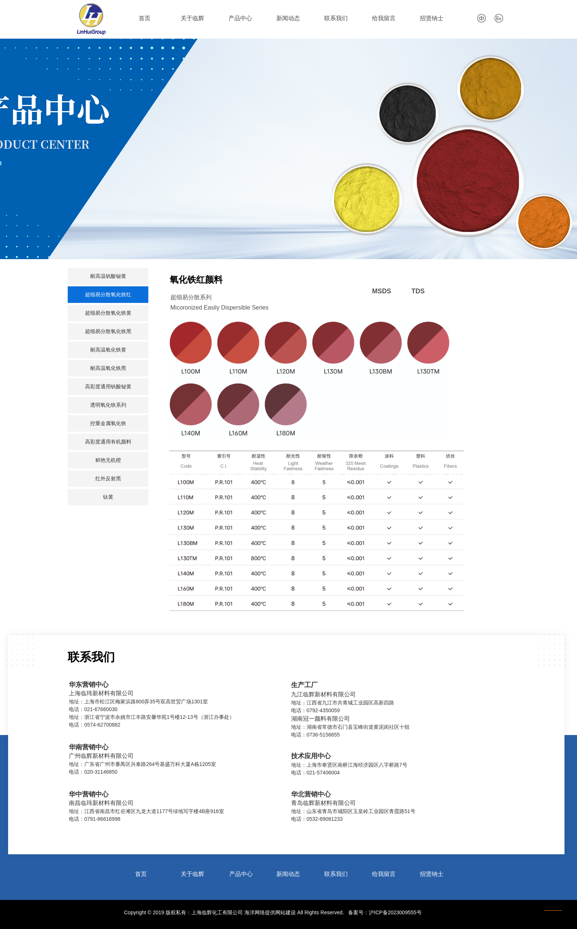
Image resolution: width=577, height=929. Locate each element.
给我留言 (384, 18)
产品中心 (240, 18)
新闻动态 (288, 18)
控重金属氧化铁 (108, 423)
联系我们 (336, 18)
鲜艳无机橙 (108, 460)
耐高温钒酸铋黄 (108, 276)
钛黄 (108, 497)
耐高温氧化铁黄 (108, 350)
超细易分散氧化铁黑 (108, 331)
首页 (145, 18)
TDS (418, 291)
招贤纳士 (431, 18)
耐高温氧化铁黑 (108, 368)
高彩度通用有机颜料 (108, 442)
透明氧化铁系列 (108, 405)
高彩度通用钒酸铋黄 (108, 386)
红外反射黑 (108, 478)
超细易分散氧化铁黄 (108, 313)
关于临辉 (192, 18)
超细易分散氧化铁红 (108, 294)
